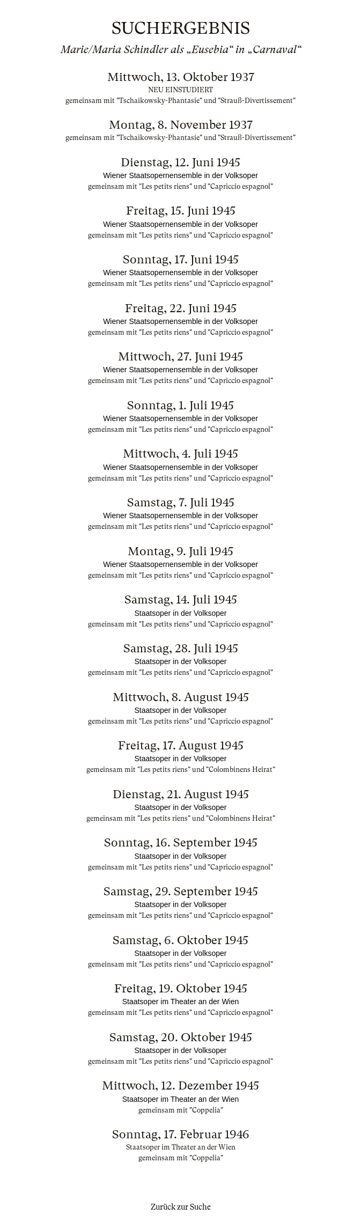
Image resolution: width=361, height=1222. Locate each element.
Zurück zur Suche (181, 1207)
